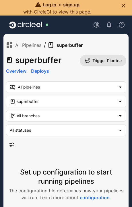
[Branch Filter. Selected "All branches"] (66, 116)
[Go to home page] (26, 24)
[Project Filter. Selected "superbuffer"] (66, 101)
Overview (16, 71)
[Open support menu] (121, 24)
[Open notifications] (109, 24)
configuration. (95, 197)
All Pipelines (23, 45)
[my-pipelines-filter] (66, 87)
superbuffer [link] (65, 45)
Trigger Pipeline (103, 61)
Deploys (40, 71)
